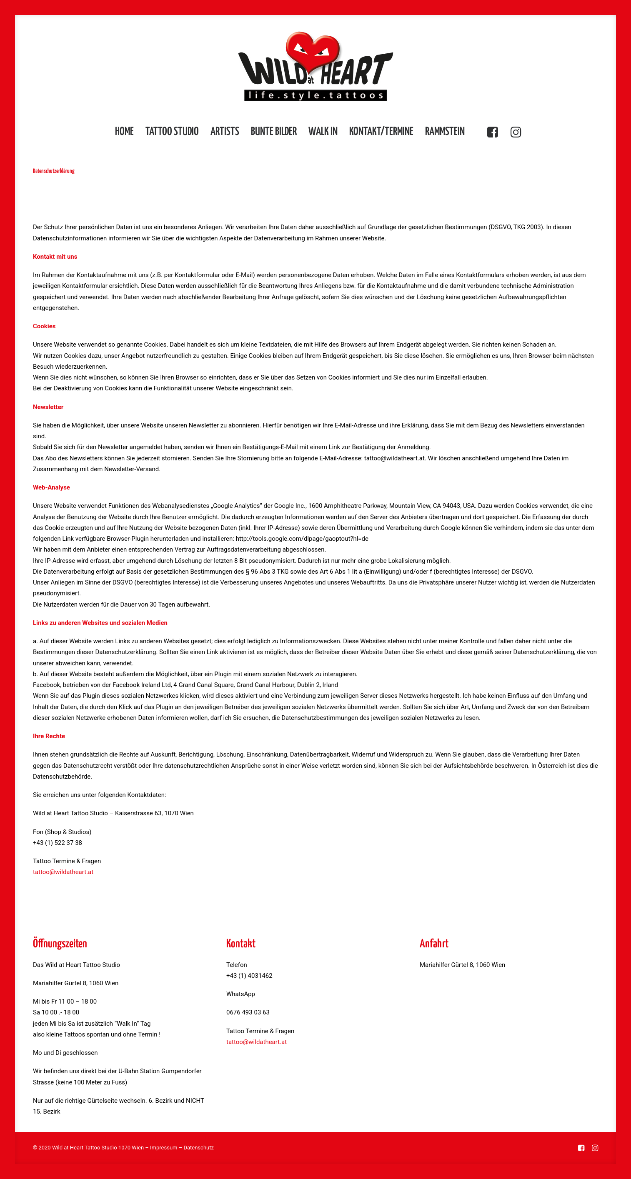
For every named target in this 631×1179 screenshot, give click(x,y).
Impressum (163, 1147)
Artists (224, 131)
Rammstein (445, 131)
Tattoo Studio (172, 131)
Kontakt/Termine (381, 131)
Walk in (323, 131)
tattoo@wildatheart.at (63, 872)
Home (124, 131)
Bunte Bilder (274, 131)
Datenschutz (198, 1147)
